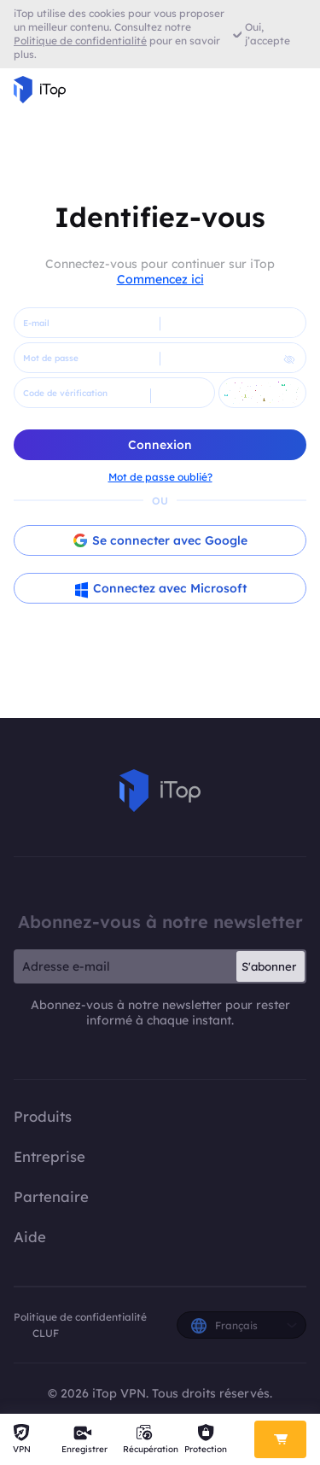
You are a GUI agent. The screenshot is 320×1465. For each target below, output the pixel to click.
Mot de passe (51, 358)
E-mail (36, 323)
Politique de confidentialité (80, 1316)
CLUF (45, 1333)
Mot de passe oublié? (160, 476)
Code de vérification (65, 393)
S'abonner (268, 966)
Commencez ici (160, 279)
